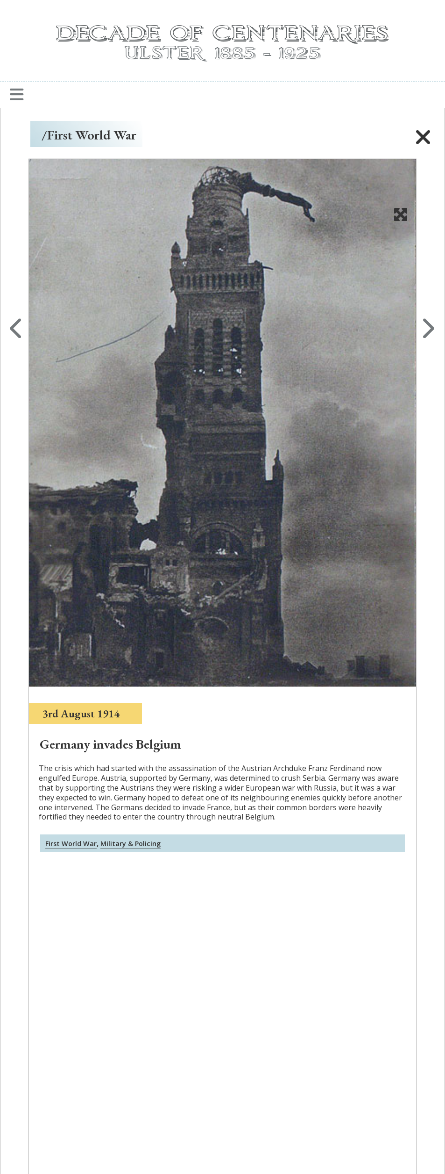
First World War (71, 843)
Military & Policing (130, 843)
